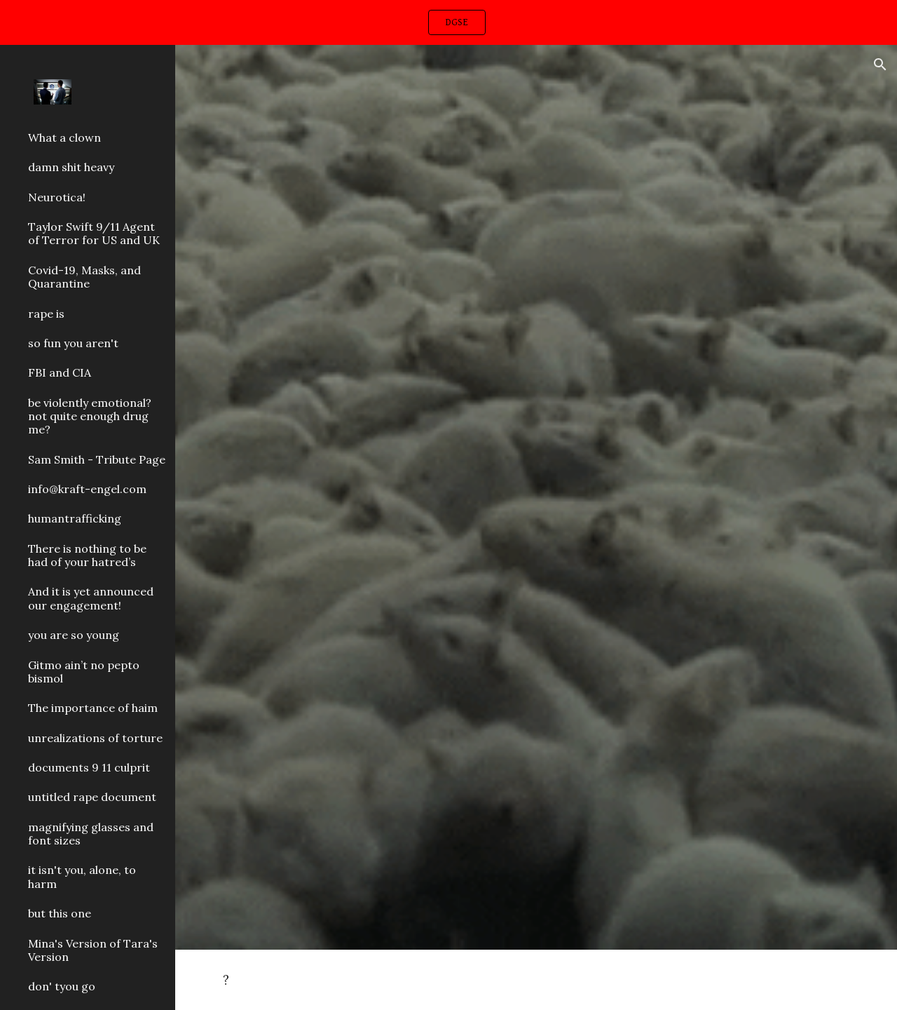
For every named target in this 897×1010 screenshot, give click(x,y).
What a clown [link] (64, 137)
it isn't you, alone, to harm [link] (82, 876)
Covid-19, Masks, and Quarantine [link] (84, 276)
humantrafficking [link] (74, 518)
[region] (448, 22)
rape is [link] (46, 314)
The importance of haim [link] (93, 708)
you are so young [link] (73, 635)
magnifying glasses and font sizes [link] (90, 833)
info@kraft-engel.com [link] (87, 489)
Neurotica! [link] (56, 197)
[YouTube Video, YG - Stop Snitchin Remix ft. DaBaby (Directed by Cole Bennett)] (536, 278)
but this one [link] (59, 913)
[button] (880, 64)
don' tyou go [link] (61, 986)
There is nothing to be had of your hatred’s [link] (87, 555)
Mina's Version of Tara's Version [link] (93, 950)
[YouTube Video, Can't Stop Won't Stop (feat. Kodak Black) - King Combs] (536, 722)
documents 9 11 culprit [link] (89, 767)
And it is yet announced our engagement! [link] (90, 598)
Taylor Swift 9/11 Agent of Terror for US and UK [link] (94, 233)
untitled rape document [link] (92, 797)
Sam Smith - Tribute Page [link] (96, 459)
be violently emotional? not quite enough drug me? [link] (89, 416)
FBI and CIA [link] (59, 372)
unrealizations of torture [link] (95, 738)
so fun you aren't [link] (73, 343)
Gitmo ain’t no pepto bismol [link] (83, 671)
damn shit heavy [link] (71, 167)
